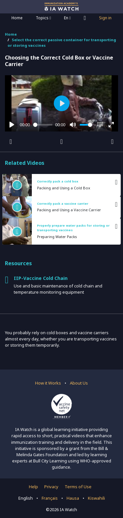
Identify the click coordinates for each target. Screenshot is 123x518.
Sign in (105, 18)
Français (50, 498)
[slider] (43, 125)
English (25, 498)
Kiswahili (96, 498)
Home (17, 18)
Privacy (51, 487)
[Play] (12, 124)
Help (33, 487)
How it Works (48, 383)
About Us (79, 383)
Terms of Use (78, 487)
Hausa (73, 498)
